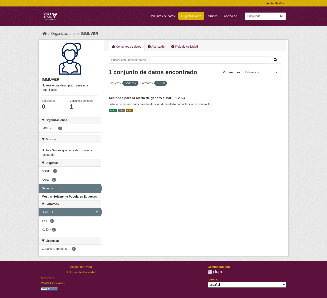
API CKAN (47, 277)
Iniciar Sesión (275, 3)
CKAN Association (53, 283)
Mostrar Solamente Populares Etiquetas (69, 196)
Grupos (213, 16)
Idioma (212, 279)
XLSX (113, 110)
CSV (129, 110)
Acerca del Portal (81, 267)
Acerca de (230, 16)
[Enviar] (281, 16)
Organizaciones (191, 16)
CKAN (215, 272)
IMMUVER (89, 34)
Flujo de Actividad (184, 46)
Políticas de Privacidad (81, 272)
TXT (121, 110)
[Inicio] (45, 34)
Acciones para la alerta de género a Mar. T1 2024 (147, 98)
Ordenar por (231, 72)
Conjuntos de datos (162, 16)
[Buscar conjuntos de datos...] (265, 16)
